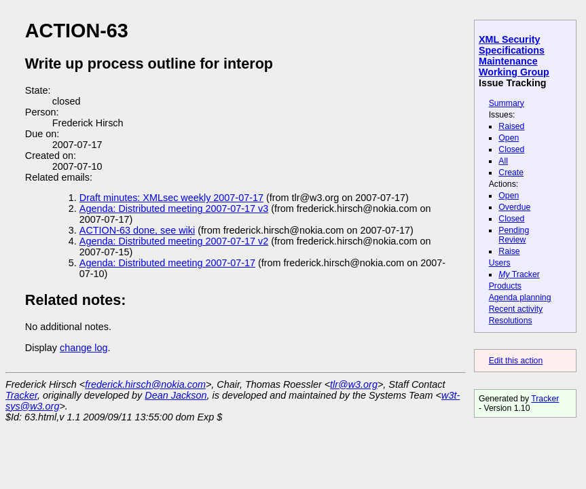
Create (511, 172)
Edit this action (516, 360)
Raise (508, 251)
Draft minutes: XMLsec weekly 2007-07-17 (171, 197)
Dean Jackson (175, 395)
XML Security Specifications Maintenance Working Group (514, 55)
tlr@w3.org (354, 384)
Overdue (514, 207)
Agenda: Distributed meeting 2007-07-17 (167, 262)
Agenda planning (520, 297)
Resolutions (510, 320)
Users (500, 263)
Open (508, 138)
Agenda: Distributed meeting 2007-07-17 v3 (173, 208)
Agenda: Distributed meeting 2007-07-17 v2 (173, 241)
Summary (506, 103)
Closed (511, 149)
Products (505, 286)
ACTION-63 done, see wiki (137, 230)
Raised (511, 126)
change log (83, 347)
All (503, 161)
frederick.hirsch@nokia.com (145, 384)
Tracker (519, 274)
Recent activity (516, 309)
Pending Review (513, 234)
